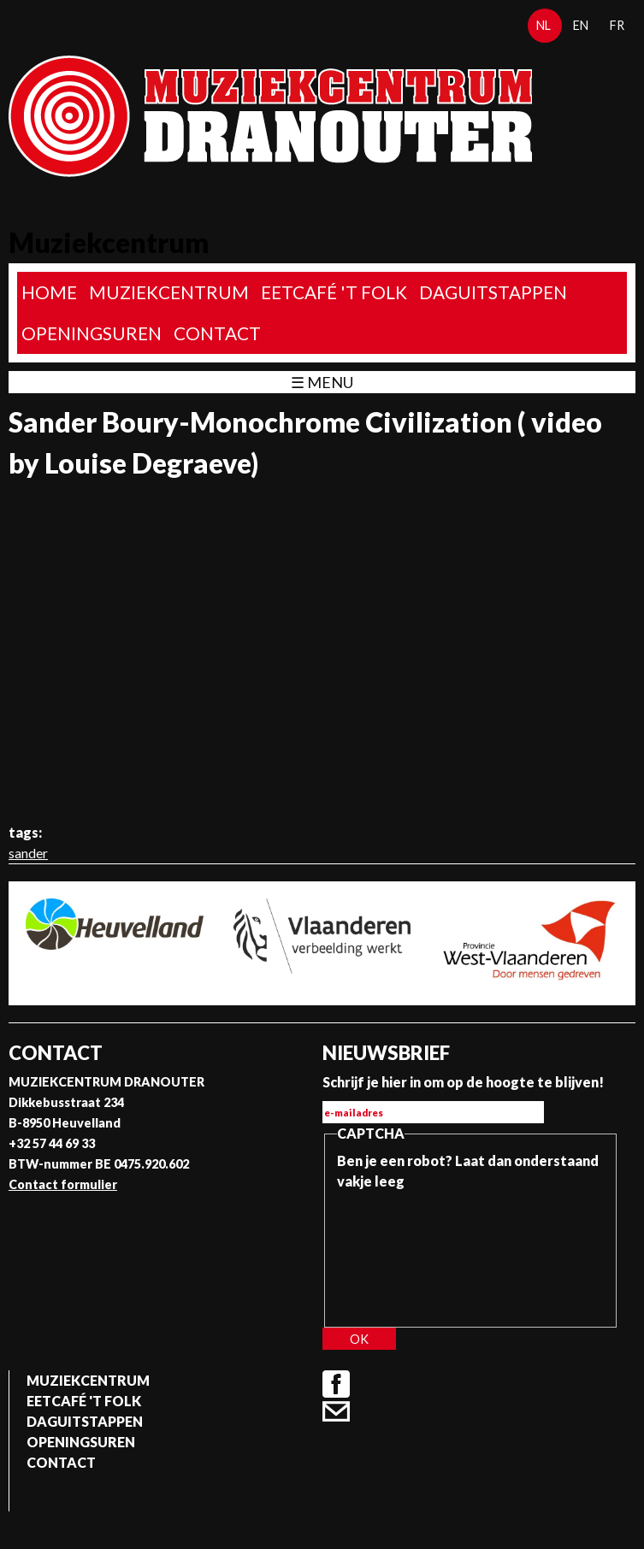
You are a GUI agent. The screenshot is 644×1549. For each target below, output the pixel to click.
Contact (217, 333)
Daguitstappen (493, 292)
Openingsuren (91, 333)
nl (543, 25)
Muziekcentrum (169, 292)
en (580, 25)
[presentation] (407, 1253)
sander (28, 853)
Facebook (336, 1384)
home (49, 292)
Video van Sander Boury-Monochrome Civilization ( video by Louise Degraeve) (322, 650)
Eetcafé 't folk (334, 292)
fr (617, 25)
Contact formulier (63, 1184)
